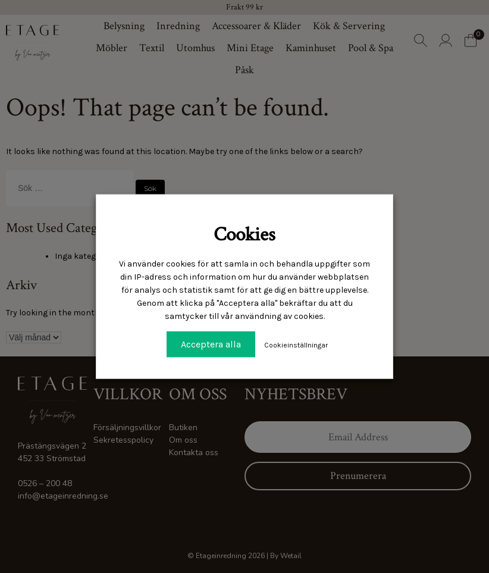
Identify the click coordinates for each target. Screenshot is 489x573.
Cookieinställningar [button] (296, 345)
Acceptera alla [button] (211, 344)
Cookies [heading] (244, 234)
